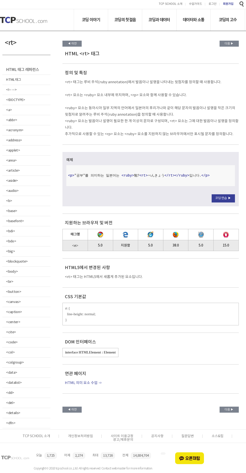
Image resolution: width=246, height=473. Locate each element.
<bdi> (10, 231)
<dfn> (10, 423)
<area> (11, 160)
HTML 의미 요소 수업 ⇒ (83, 383)
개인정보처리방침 (80, 436)
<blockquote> (17, 261)
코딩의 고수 (228, 20)
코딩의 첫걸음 (125, 20)
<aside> (12, 181)
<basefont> (15, 221)
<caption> (14, 312)
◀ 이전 (72, 43)
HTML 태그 (13, 80)
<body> (12, 272)
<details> (13, 413)
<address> (14, 140)
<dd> (10, 393)
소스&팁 (217, 436)
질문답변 (187, 436)
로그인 (212, 4)
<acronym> (14, 130)
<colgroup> (15, 362)
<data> (11, 373)
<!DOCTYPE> (15, 100)
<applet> (13, 150)
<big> (10, 251)
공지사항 (157, 436)
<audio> (12, 191)
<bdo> (11, 241)
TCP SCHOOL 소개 (170, 4)
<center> (13, 322)
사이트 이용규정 (122, 436)
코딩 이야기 (91, 20)
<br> (9, 282)
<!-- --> (11, 90)
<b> (9, 201)
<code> (12, 342)
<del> (10, 403)
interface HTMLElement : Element (90, 352)
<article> (13, 171)
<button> (13, 292)
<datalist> (14, 383)
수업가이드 (195, 4)
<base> (11, 211)
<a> (9, 110)
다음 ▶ (229, 43)
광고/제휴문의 (123, 439)
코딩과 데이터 (159, 20)
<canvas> (13, 302)
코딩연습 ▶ (223, 198)
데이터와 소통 (193, 20)
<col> (10, 352)
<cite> (11, 332)
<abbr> (11, 120)
